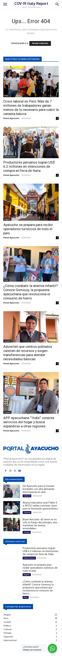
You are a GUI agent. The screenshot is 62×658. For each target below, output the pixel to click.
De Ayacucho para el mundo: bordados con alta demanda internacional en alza (39, 488)
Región (7, 219)
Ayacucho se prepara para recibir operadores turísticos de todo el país (28, 229)
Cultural (27, 496)
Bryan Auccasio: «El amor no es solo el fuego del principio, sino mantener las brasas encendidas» (40, 524)
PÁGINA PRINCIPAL (40, 43)
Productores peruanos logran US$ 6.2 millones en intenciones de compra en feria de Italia (29, 166)
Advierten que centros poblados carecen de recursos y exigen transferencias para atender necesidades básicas (27, 353)
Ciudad (7, 341)
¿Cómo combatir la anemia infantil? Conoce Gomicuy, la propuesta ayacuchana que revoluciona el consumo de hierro (30, 292)
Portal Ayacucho (11, 118)
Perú (6, 96)
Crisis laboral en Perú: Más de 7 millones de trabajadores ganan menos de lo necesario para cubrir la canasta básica (31, 107)
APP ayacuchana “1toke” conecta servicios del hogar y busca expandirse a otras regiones (28, 422)
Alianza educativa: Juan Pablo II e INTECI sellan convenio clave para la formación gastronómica (40, 505)
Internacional (10, 157)
